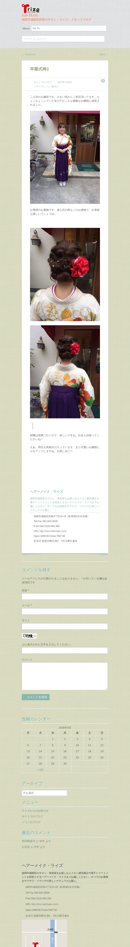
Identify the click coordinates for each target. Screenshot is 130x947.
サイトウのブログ (43, 82)
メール (27, 605)
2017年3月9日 (65, 82)
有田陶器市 (28, 841)
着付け (54, 86)
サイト (26, 620)
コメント (27, 659)
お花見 (26, 846)
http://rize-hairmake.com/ (52, 531)
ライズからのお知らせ (35, 810)
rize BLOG (30, 15)
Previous (29, 54)
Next (103, 54)
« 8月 (40, 769)
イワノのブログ (31, 822)
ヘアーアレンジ (42, 86)
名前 (25, 590)
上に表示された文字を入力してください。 (47, 644)
